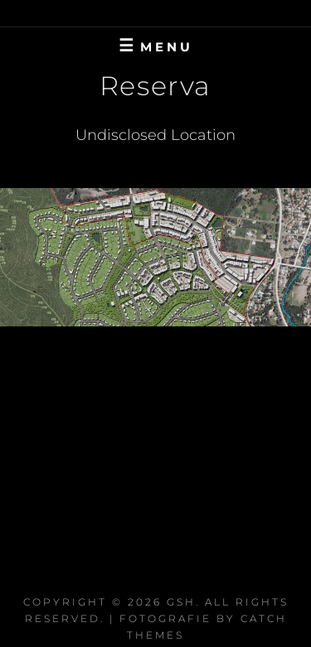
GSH (181, 602)
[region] (155, 257)
